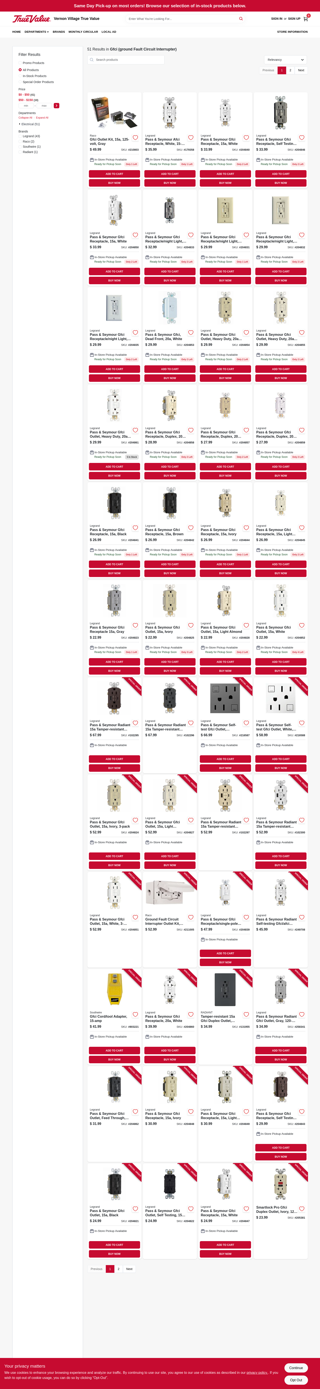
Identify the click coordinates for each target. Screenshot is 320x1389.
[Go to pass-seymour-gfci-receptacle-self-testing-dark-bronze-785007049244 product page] (281, 1114)
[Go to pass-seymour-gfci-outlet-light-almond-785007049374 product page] (170, 822)
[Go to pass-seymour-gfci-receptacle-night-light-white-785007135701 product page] (114, 335)
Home (16, 31)
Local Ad (109, 31)
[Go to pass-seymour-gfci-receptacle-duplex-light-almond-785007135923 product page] (170, 433)
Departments (35, 31)
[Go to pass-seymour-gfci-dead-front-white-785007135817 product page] (170, 335)
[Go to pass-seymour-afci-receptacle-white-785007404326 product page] (170, 140)
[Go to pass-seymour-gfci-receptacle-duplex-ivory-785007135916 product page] (225, 433)
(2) (28, 141)
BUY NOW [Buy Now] (114, 182)
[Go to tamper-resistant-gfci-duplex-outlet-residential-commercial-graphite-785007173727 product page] (225, 1017)
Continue (296, 1368)
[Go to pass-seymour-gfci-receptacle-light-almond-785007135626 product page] (281, 530)
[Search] (241, 18)
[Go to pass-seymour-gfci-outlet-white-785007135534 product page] (281, 628)
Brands (59, 31)
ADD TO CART (114, 174)
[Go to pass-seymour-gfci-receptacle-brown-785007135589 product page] (170, 530)
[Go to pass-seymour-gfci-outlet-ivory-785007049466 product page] (114, 822)
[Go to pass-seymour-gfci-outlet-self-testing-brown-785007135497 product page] (170, 1211)
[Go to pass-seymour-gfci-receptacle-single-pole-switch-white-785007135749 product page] (225, 920)
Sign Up (294, 18)
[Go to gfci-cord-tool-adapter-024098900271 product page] (114, 1017)
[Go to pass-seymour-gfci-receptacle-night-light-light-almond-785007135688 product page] (281, 238)
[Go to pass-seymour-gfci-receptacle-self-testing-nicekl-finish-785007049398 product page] (281, 140)
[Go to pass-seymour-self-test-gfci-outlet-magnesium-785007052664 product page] (225, 725)
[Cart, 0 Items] (306, 18)
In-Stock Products (35, 76)
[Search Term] (185, 19)
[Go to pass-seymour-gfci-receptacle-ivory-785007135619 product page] (225, 530)
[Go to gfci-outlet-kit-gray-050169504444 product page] (114, 140)
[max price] (44, 105)
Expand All (42, 117)
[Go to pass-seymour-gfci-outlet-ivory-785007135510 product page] (170, 628)
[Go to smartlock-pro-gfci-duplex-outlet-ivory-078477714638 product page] (281, 1211)
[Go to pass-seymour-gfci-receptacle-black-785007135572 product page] (114, 530)
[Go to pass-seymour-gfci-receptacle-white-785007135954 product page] (170, 1017)
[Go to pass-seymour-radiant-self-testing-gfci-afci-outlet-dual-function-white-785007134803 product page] (281, 920)
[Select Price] (56, 105)
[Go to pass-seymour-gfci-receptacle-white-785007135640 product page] (225, 1211)
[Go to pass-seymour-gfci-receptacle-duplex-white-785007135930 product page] (281, 433)
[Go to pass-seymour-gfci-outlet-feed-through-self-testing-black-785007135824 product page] (114, 1114)
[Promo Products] (20, 62)
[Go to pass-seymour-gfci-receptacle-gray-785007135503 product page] (114, 628)
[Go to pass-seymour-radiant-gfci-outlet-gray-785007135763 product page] (281, 1017)
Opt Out (296, 1380)
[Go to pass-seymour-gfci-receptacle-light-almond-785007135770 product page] (225, 1114)
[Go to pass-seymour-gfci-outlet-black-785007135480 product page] (114, 1211)
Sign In (276, 18)
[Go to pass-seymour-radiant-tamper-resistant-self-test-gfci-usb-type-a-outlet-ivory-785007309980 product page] (225, 822)
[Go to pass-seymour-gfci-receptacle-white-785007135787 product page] (114, 238)
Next (301, 70)
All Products (31, 70)
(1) (32, 146)
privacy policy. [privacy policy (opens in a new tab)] (257, 1372)
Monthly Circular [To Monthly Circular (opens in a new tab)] (83, 31)
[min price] (26, 105)
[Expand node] (20, 124)
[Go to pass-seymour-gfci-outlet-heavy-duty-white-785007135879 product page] (114, 433)
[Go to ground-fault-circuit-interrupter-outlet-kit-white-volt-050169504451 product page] (170, 920)
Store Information (292, 31)
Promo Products (33, 63)
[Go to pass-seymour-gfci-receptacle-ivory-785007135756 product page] (170, 1114)
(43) (31, 136)
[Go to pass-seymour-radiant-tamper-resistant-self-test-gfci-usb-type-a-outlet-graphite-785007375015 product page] (170, 725)
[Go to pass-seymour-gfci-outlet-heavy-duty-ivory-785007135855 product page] (225, 335)
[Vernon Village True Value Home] (31, 19)
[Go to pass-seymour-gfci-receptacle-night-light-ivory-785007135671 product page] (225, 238)
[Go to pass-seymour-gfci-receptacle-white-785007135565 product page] (225, 140)
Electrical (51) (31, 124)
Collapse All (25, 117)
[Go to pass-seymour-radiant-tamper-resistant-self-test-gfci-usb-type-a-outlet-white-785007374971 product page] (281, 822)
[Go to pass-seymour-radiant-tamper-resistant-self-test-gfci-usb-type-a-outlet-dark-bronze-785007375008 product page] (114, 725)
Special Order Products (38, 82)
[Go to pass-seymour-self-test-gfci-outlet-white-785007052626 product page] (281, 725)
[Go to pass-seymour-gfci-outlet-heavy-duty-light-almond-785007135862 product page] (281, 335)
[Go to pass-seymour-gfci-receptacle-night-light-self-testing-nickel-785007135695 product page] (170, 238)
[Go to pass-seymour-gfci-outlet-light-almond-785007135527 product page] (225, 628)
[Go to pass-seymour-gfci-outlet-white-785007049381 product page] (114, 920)
